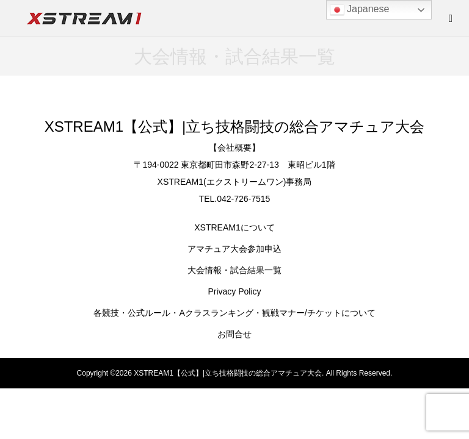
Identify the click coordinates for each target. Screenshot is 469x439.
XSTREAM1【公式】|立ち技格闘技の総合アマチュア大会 (235, 126)
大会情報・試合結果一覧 (234, 270)
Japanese (360, 9)
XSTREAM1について (234, 227)
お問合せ (234, 334)
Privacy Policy (234, 291)
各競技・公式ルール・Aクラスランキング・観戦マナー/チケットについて (234, 313)
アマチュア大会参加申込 (234, 249)
